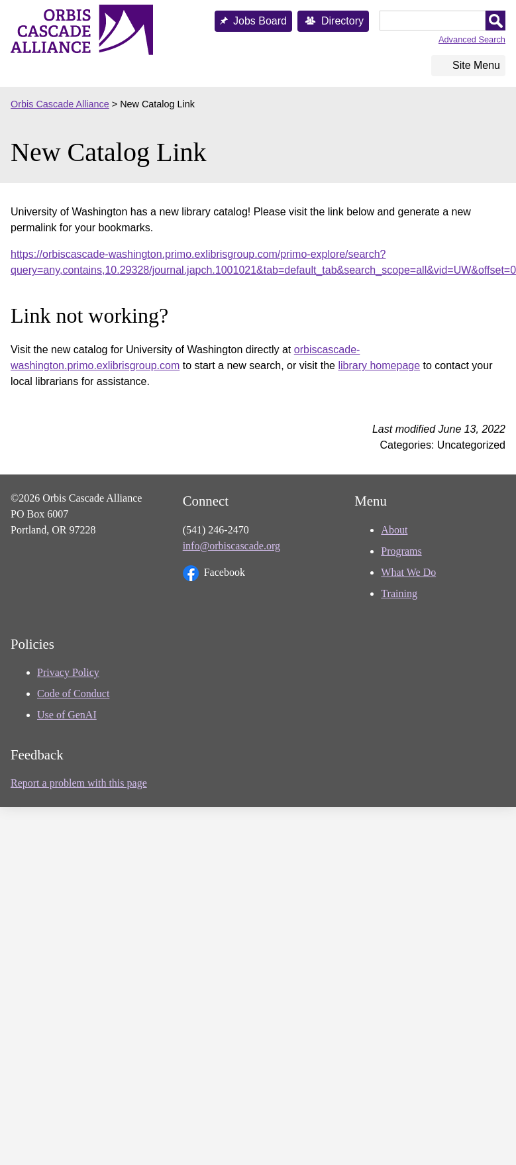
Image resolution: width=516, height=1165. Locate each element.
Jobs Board (260, 21)
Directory (342, 21)
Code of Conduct (73, 693)
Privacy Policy (68, 672)
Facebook (214, 573)
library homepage (379, 365)
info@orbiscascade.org (231, 545)
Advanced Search (472, 39)
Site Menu (476, 65)
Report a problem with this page (79, 783)
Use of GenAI (67, 714)
